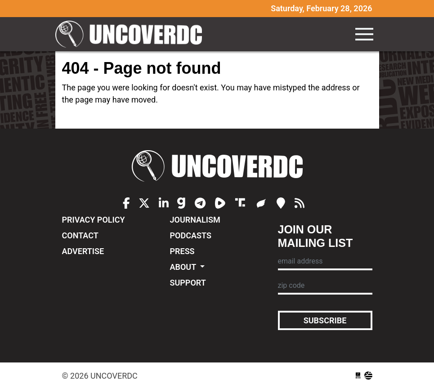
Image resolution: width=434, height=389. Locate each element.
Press (182, 251)
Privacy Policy (93, 219)
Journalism (195, 219)
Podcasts (190, 235)
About (184, 267)
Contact (80, 235)
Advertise (83, 251)
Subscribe (325, 320)
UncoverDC (131, 34)
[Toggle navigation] (364, 34)
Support (188, 282)
